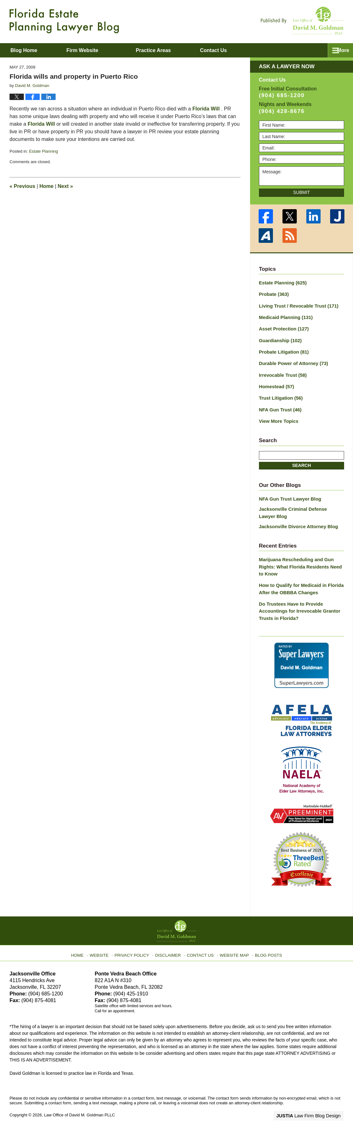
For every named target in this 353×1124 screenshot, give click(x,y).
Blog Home (32, 50)
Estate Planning (43, 151)
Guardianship (279, 338)
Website (104, 942)
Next (65, 186)
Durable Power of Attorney (291, 360)
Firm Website (99, 50)
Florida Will (206, 108)
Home (46, 186)
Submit (301, 192)
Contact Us (200, 942)
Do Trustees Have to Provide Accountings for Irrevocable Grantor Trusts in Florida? (297, 601)
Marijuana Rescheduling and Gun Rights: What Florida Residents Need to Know (301, 559)
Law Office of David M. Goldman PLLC (79, 1104)
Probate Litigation (282, 349)
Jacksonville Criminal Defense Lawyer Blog (299, 506)
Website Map (232, 942)
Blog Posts (264, 942)
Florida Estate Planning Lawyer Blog (64, 21)
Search (301, 459)
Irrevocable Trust (281, 371)
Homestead (275, 382)
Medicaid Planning (284, 315)
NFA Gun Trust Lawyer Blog (288, 493)
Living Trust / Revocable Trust (296, 304)
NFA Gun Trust (279, 404)
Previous (22, 186)
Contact (238, 50)
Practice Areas (170, 50)
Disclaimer (169, 942)
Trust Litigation (279, 393)
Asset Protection (282, 326)
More (340, 50)
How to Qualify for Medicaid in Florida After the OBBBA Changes (299, 580)
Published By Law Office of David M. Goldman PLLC (302, 21)
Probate (273, 293)
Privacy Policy (135, 942)
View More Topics (277, 415)
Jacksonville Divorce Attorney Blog (296, 519)
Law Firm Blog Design (313, 1104)
